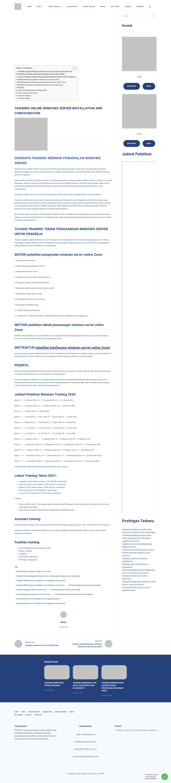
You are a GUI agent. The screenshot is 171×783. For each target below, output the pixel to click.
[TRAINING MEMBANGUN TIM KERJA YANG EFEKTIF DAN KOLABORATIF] (85, 672)
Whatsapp (131, 86)
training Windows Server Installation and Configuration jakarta (38, 599)
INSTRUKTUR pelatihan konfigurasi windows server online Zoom (40, 85)
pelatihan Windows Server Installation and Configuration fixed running (40, 580)
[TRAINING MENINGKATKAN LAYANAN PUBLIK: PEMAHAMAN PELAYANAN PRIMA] (114, 672)
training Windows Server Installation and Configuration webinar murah (40, 603)
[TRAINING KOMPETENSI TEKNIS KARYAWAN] (57, 672)
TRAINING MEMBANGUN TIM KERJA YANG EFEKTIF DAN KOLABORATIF (84, 685)
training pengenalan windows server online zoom (33, 594)
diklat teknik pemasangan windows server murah (33, 571)
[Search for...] (136, 16)
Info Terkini (115, 6)
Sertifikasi (140, 6)
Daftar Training (56, 6)
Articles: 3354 (63, 627)
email (148, 143)
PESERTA (20, 88)
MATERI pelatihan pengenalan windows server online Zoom (38, 80)
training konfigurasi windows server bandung (84, 585)
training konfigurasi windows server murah (31, 590)
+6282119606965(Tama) (85, 734)
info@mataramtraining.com (85, 742)
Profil (40, 6)
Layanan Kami (72, 6)
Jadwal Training (89, 6)
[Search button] (153, 16)
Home (29, 6)
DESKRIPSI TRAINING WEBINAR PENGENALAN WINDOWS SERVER (41, 74)
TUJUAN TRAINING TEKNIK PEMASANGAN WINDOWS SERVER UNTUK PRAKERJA (46, 77)
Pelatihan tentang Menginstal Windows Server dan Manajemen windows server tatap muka (48, 576)
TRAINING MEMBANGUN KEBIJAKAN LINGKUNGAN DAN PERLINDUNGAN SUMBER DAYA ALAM (136, 538)
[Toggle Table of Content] (73, 68)
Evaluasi (128, 6)
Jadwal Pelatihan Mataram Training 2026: (32, 90)
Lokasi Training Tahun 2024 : (27, 93)
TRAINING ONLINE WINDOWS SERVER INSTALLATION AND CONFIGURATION (44, 72)
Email (148, 86)
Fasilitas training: (24, 98)
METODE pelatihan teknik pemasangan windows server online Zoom (41, 82)
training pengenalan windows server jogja (65, 590)
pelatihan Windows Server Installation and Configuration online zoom (40, 585)
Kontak (102, 6)
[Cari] (150, 7)
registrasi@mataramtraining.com (85, 756)
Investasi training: (24, 96)
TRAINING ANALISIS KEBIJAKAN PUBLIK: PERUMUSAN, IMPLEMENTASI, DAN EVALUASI (138, 553)
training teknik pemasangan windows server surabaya (73, 594)
